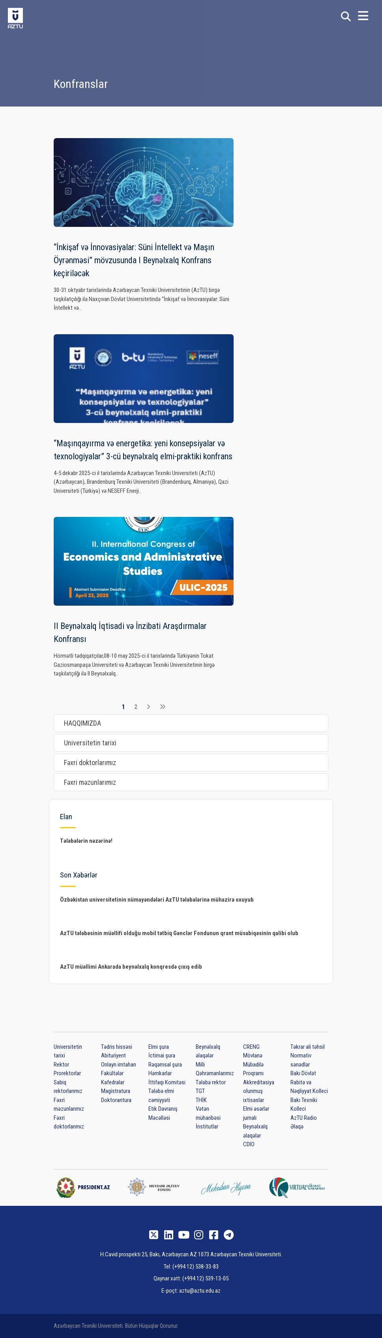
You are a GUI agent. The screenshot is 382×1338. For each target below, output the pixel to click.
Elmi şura (158, 1046)
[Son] (162, 707)
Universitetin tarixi (90, 743)
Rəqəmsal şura (165, 1064)
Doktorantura (116, 1100)
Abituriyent (113, 1055)
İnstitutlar (207, 1126)
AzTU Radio (303, 1117)
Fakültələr (112, 1073)
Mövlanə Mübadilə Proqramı (253, 1064)
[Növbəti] (148, 707)
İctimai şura (161, 1055)
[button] (363, 18)
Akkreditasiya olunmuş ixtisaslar (258, 1091)
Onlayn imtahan (118, 1064)
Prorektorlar (67, 1073)
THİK (201, 1100)
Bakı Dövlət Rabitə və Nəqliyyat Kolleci (309, 1082)
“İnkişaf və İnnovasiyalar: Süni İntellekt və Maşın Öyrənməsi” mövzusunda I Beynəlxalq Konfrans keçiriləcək (134, 260)
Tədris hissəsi (116, 1046)
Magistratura (115, 1091)
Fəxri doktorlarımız (90, 762)
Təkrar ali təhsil (307, 1046)
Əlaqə (296, 1126)
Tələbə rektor (211, 1082)
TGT (200, 1091)
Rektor (61, 1064)
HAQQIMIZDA (82, 723)
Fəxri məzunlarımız (90, 782)
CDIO (249, 1144)
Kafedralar (112, 1082)
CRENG (251, 1046)
